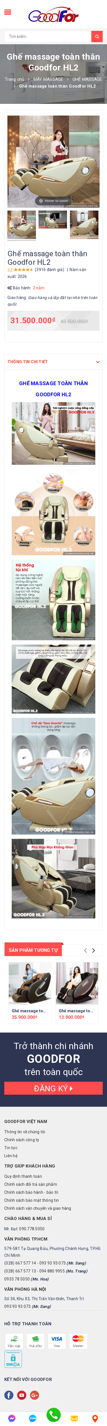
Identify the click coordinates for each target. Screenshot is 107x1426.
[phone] (53, 1418)
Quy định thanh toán (23, 1176)
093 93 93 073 (52, 1263)
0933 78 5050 (17, 1279)
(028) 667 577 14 (20, 1263)
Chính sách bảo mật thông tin (31, 1200)
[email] (74, 1418)
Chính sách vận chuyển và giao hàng (37, 1208)
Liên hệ (10, 1156)
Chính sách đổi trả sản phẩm (30, 1184)
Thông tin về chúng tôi (24, 1132)
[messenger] (11, 1418)
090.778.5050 (32, 1229)
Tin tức (10, 1148)
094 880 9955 (52, 1271)
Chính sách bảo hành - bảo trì (31, 1192)
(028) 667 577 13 (20, 1271)
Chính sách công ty (21, 1140)
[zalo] (32, 1418)
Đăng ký (53, 1088)
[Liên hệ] (95, 1418)
